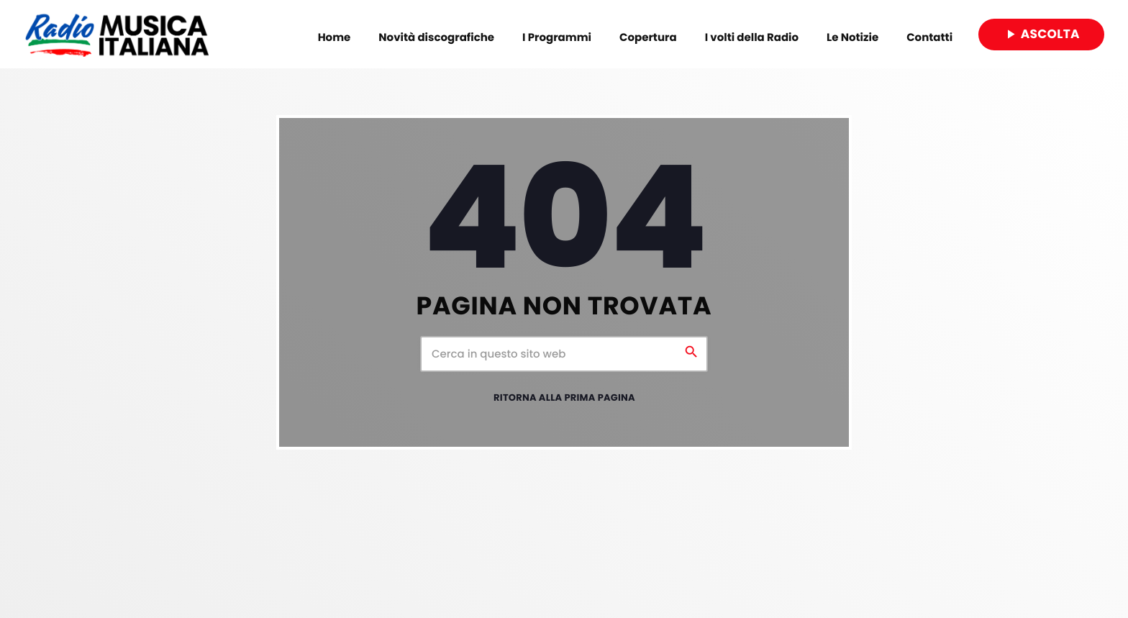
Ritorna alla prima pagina (564, 399)
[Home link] (117, 34)
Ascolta (1041, 33)
